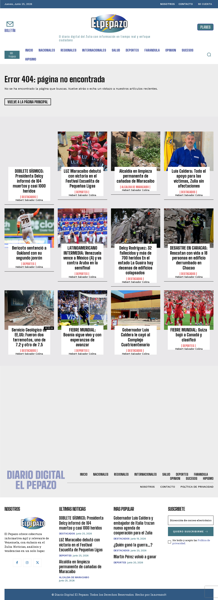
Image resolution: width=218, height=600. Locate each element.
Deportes (82, 192)
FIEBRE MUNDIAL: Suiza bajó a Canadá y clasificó (188, 334)
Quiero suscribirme (190, 531)
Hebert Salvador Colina (29, 200)
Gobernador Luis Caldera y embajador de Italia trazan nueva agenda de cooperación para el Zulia (134, 525)
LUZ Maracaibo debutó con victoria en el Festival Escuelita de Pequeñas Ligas (82, 178)
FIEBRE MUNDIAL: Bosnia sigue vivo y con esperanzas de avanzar (82, 337)
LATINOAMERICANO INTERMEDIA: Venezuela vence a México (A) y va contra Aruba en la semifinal (82, 257)
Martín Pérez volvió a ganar (135, 556)
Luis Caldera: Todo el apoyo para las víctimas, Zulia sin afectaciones (189, 178)
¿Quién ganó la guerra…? (133, 544)
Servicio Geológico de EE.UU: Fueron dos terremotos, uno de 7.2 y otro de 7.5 (29, 337)
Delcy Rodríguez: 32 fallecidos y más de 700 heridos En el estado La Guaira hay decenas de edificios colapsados (135, 260)
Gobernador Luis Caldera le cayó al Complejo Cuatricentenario (135, 337)
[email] (190, 520)
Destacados (29, 196)
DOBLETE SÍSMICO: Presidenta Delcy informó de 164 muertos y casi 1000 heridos (29, 181)
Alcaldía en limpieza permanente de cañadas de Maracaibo (135, 176)
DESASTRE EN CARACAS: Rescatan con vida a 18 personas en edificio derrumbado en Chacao (188, 257)
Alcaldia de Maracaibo (135, 186)
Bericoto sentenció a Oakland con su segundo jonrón (29, 252)
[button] (208, 54)
